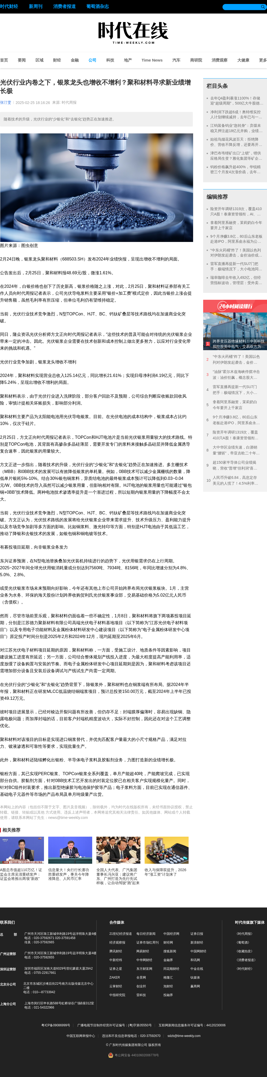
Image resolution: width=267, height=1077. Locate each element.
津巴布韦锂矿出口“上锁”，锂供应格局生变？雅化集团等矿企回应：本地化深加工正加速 (236, 158)
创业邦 (141, 986)
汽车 (176, 60)
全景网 (141, 977)
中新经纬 (115, 960)
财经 (57, 60)
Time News (152, 60)
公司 (92, 60)
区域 (39, 60)
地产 (128, 60)
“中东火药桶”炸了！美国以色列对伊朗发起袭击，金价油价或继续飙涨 (236, 255)
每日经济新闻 (145, 934)
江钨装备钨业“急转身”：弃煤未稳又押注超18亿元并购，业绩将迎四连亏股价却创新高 (236, 130)
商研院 (196, 60)
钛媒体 (195, 977)
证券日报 (196, 934)
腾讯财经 (115, 951)
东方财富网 (144, 969)
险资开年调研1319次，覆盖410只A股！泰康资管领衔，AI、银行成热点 (236, 214)
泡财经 (168, 986)
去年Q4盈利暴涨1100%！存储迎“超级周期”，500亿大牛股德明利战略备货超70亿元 (237, 103)
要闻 (22, 60)
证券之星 (115, 969)
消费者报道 (64, 6)
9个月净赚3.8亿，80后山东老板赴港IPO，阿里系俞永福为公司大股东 (236, 241)
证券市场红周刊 (147, 942)
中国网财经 (198, 951)
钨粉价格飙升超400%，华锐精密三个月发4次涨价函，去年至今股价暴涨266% (235, 172)
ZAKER (114, 977)
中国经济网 (171, 934)
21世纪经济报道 (120, 934)
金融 (75, 60)
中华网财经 (144, 960)
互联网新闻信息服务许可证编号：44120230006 (192, 1025)
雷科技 (141, 995)
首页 (4, 60)
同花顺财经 (171, 969)
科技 (110, 60)
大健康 (243, 60)
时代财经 (9, 6)
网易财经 (142, 951)
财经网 (168, 942)
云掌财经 (115, 986)
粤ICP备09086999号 (55, 1025)
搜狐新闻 (169, 951)
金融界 (168, 960)
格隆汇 (168, 977)
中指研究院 (117, 995)
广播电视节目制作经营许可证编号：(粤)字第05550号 (114, 1025)
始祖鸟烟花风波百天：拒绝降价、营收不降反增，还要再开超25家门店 (236, 144)
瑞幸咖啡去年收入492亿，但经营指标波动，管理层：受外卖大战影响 (236, 282)
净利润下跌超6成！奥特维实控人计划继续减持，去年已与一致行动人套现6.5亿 (236, 117)
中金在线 (196, 969)
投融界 (168, 995)
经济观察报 (117, 942)
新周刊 (35, 6)
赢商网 (195, 986)
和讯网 (195, 960)
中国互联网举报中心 (80, 1036)
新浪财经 (196, 942)
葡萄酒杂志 (97, 6)
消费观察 (220, 60)
